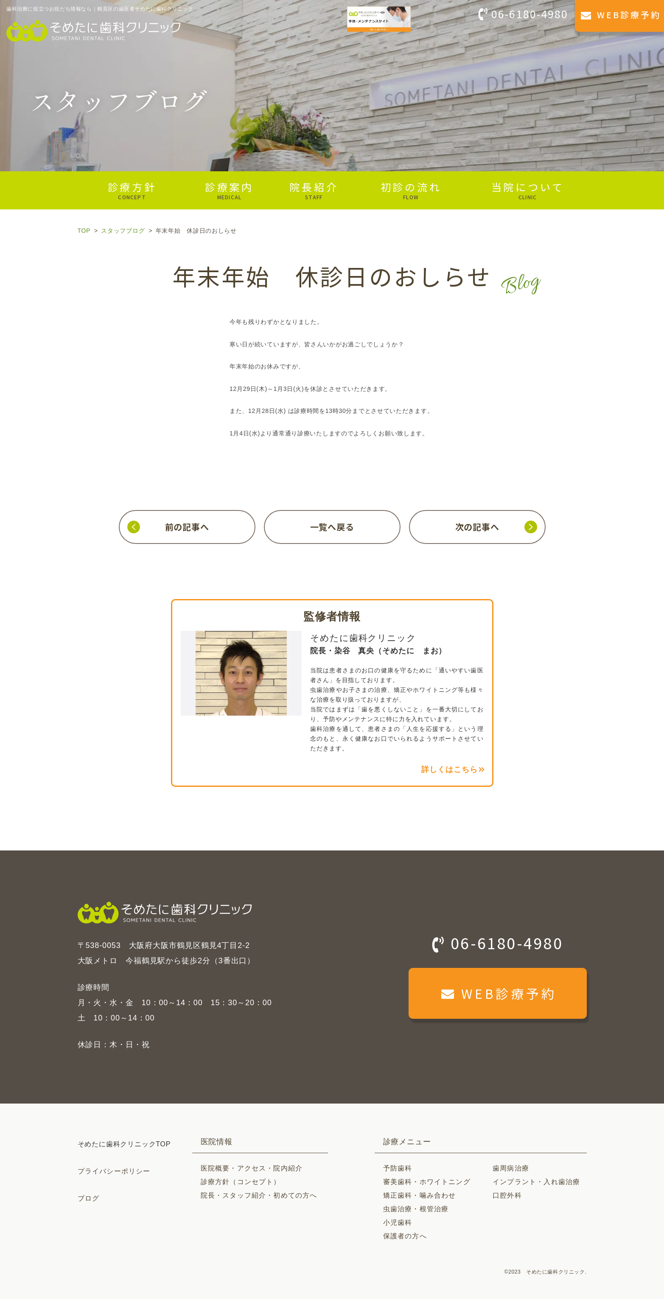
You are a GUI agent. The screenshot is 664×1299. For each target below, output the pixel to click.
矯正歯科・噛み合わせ (419, 1195)
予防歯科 (397, 1168)
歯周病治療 (511, 1168)
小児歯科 (397, 1222)
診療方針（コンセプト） (241, 1181)
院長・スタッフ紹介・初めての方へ (259, 1195)
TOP (84, 230)
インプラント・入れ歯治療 (536, 1181)
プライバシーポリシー (114, 1171)
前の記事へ (187, 527)
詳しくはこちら (449, 769)
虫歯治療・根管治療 (416, 1209)
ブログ (89, 1198)
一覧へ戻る (332, 527)
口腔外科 (507, 1195)
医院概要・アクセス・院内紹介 (252, 1168)
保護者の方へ (405, 1236)
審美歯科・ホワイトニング (427, 1181)
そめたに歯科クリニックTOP (124, 1144)
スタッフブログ (123, 230)
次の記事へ (477, 527)
